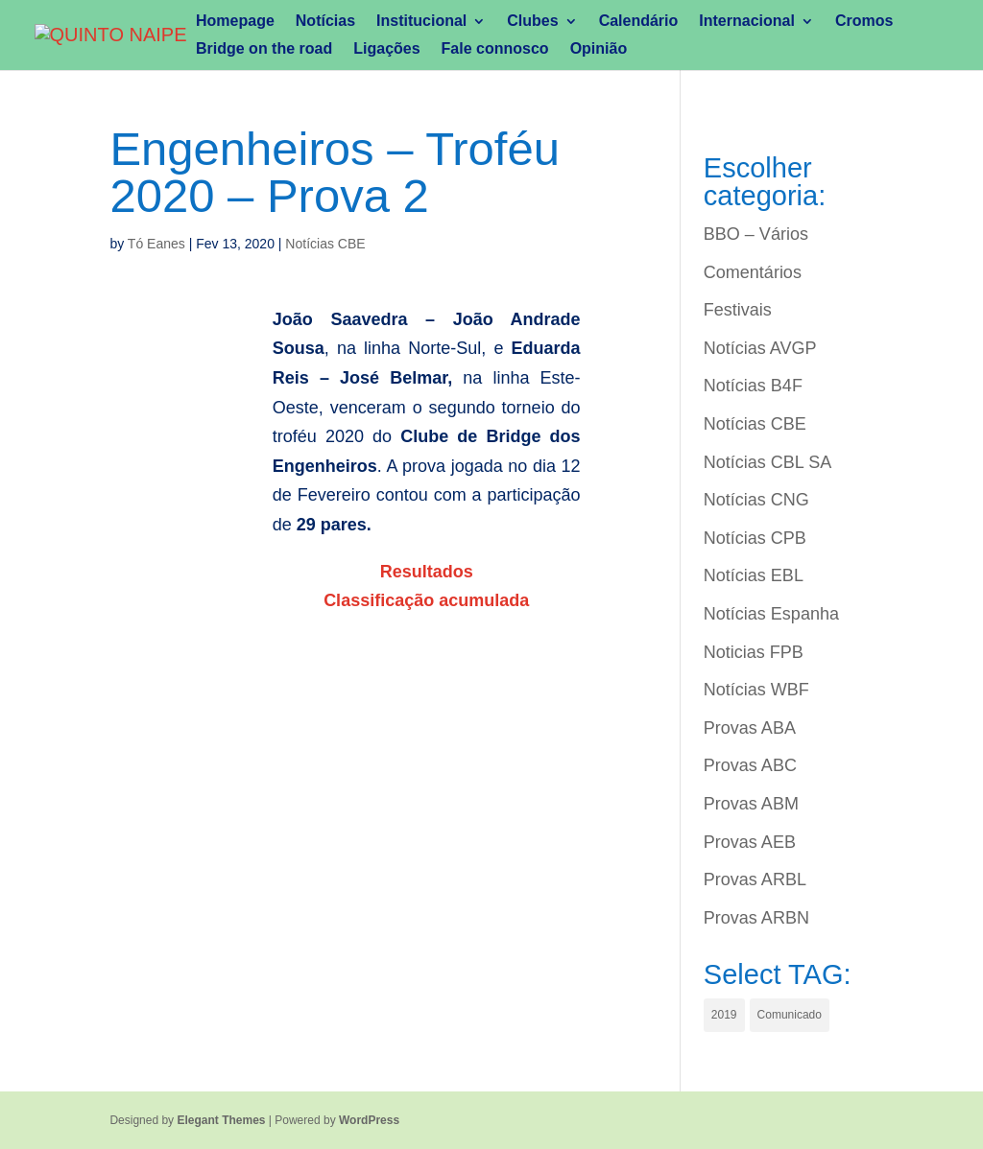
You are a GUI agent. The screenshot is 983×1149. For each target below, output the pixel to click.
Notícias (325, 21)
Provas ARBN (756, 917)
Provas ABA (750, 728)
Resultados (426, 571)
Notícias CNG (756, 499)
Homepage (235, 21)
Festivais (738, 309)
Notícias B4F (753, 385)
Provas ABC (750, 765)
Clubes (532, 21)
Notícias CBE (325, 243)
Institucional (421, 21)
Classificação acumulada (426, 600)
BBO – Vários (756, 234)
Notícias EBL (753, 575)
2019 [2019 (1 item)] (724, 1014)
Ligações (386, 49)
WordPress (369, 1120)
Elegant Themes (221, 1120)
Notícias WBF (756, 689)
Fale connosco (495, 49)
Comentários (753, 272)
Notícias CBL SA (767, 462)
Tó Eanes (156, 243)
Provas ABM (751, 803)
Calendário (639, 21)
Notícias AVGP (760, 348)
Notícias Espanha (771, 613)
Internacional (747, 21)
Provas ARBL (755, 879)
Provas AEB (750, 842)
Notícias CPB (755, 538)
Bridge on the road (264, 49)
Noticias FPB (753, 652)
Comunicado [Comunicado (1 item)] (789, 1014)
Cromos (864, 21)
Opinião (599, 49)
